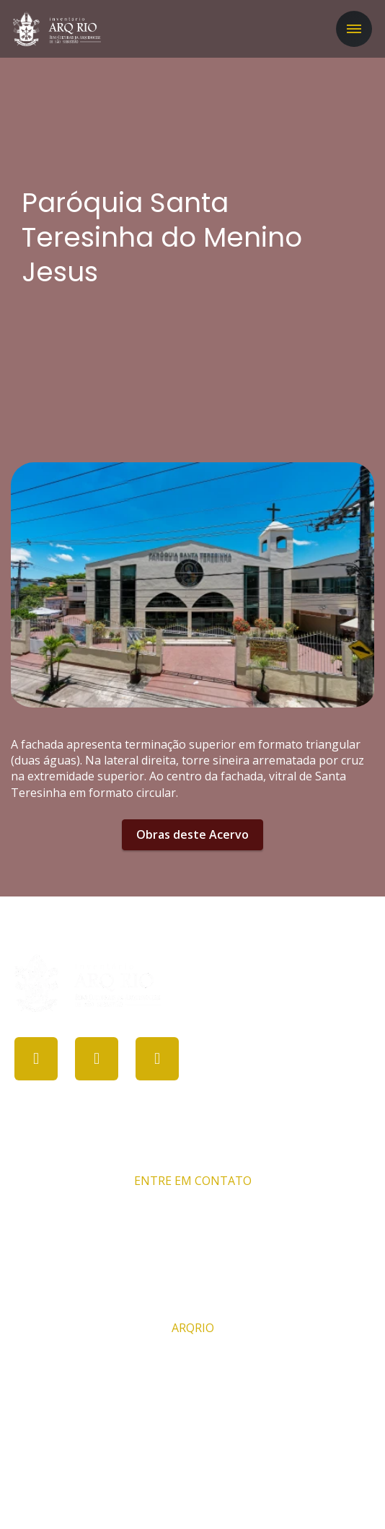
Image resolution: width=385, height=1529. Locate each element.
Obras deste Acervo (192, 834)
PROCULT (185, 1491)
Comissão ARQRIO (192, 1359)
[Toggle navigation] (354, 29)
